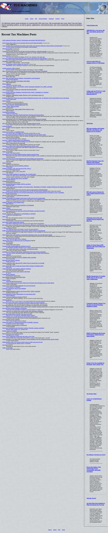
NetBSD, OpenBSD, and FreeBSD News (13, 202)
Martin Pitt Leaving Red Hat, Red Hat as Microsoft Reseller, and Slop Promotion (23, 211)
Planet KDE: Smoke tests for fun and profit (13, 143)
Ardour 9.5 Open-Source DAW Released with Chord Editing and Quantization (96, 246)
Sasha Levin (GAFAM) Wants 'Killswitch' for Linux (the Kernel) (18, 285)
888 (3, 129)
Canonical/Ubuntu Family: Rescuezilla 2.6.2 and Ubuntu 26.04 (19, 294)
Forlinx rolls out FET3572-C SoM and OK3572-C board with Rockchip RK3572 (96, 92)
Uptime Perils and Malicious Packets (12, 297)
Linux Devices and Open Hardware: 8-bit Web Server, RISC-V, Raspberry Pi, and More (25, 92)
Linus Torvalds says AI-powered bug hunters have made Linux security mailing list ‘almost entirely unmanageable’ (32, 45)
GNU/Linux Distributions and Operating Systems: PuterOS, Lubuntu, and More (23, 328)
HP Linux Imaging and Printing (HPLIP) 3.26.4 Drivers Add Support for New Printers (95, 130)
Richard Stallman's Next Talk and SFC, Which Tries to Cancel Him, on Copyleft (23, 263)
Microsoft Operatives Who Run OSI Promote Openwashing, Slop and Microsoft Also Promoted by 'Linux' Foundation (33, 192)
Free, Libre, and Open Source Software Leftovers (15, 165)
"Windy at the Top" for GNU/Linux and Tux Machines (16, 240)
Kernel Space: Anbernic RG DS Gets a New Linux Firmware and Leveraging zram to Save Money (28, 283)
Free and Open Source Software (11, 137)
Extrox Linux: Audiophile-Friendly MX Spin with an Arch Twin (18, 336)
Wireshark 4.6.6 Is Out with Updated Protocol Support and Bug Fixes (95, 219)
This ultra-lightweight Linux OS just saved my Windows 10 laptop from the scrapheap (25, 305)
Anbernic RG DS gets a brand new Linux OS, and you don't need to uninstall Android (24, 189)
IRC (36, 18)
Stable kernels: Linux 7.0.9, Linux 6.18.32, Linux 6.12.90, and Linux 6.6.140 (22, 342)
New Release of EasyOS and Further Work (13, 277)
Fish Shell (5, 345)
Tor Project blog (91, 394)
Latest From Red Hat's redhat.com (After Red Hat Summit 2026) (19, 89)
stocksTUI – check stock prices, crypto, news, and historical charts (20, 249)
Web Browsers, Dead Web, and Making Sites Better (16, 81)
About (31, 18)
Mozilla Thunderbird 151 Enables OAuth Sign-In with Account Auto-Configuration (96, 277)
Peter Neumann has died (9, 219)
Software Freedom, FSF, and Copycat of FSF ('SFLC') (16, 168)
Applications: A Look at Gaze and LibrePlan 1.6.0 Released (18, 205)
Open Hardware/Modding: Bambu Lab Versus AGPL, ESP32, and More (21, 291)
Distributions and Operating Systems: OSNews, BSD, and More (19, 257)
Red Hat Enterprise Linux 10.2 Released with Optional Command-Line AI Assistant (95, 162)
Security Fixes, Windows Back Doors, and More (15, 178)
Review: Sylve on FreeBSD (9, 331)
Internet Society (91, 498)
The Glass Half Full (7, 149)
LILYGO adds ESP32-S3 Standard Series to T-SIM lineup (96, 62)
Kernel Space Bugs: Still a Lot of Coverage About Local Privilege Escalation (22, 43)
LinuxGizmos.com (92, 25)
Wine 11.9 (5, 216)
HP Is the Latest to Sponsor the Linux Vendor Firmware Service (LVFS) (95, 193)
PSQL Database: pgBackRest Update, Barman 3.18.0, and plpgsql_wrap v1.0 (23, 95)
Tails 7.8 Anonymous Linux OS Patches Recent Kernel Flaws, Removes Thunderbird (24, 71)
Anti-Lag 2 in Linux (7, 48)
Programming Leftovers (8, 112)
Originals (51, 18)
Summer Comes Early (8, 75)
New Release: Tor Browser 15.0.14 (96, 454)
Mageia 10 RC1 (6, 55)
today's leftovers (6, 84)
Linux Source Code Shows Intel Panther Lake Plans (16, 271)
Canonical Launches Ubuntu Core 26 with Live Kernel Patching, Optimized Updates (96, 305)
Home (26, 18)
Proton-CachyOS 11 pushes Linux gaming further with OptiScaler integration (22, 311)
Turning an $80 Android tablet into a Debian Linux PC (16, 246)
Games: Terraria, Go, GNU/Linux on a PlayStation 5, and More (19, 213)
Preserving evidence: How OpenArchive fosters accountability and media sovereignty (94, 469)
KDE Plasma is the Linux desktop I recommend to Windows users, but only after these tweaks (27, 235)
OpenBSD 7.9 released (8, 61)
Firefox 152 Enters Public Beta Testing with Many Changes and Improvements (23, 115)
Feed (62, 18)
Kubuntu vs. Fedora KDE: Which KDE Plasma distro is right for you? (20, 146)
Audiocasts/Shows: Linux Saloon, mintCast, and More (16, 268)
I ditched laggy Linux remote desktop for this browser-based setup (19, 316)
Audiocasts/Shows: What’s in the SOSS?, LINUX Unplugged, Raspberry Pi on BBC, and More (27, 86)
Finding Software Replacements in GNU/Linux (14, 325)
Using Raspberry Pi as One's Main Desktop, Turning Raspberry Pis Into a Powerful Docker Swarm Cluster (30, 339)
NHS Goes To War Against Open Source (13, 222)
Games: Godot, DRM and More (10, 106)
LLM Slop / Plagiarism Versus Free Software (14, 288)
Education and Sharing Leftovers (11, 260)
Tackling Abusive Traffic (8, 68)
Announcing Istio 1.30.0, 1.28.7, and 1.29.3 (13, 171)
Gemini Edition (43, 18)
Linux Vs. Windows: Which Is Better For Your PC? (15, 64)
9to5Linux (90, 123)
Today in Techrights (7, 151)
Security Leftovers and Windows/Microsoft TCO (15, 103)
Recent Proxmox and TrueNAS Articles (12, 333)
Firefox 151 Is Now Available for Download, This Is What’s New (95, 363)
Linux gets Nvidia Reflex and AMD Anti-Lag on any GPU (17, 314)
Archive (57, 18)
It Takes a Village (6, 228)
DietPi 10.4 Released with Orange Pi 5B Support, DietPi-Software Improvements (96, 335)
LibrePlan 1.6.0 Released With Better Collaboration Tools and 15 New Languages (24, 252)
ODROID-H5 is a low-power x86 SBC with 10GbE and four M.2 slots (96, 32)
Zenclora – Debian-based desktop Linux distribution (16, 140)
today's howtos (6, 101)
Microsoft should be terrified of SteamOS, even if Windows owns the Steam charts (24, 134)
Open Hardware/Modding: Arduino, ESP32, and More (16, 184)
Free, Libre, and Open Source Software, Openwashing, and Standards (21, 78)
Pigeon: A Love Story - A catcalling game (13, 132)
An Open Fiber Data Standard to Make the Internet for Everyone (96, 504)
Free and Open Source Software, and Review (14, 308)
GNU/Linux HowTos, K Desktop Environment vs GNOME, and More (20, 322)
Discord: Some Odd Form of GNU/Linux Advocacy (15, 195)
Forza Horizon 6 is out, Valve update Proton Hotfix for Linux (18, 109)
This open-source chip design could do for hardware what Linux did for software (23, 302)
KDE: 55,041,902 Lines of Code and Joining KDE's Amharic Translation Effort (23, 266)
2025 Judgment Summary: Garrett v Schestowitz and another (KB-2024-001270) (23, 40)
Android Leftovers (7, 126)
